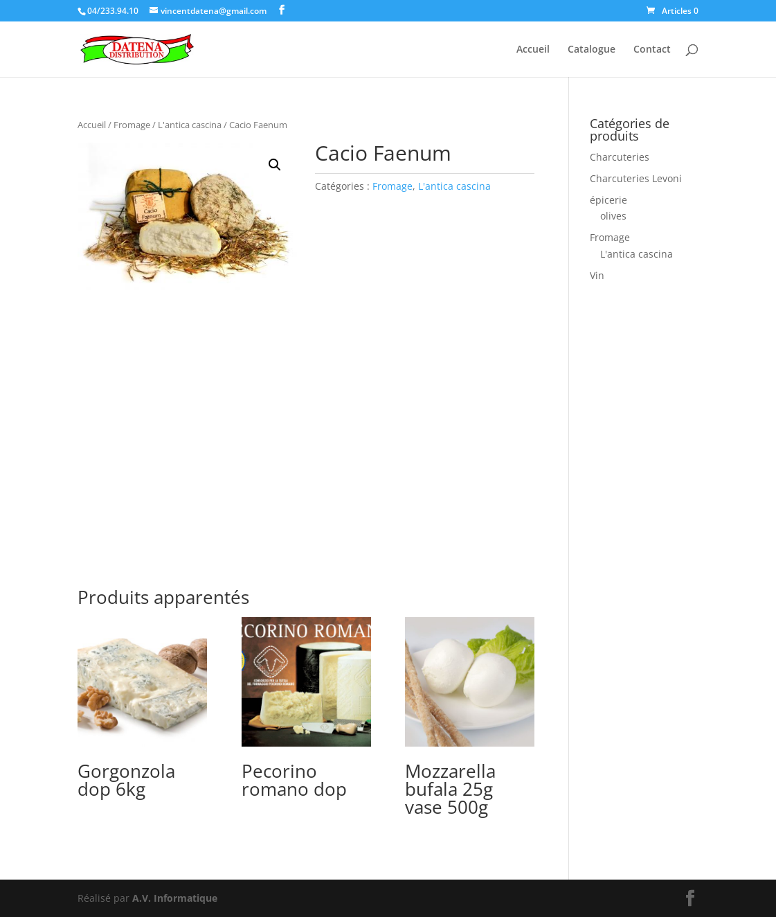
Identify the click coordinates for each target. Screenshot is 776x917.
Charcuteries (619, 156)
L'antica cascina (190, 124)
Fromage (132, 124)
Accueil (533, 49)
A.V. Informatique (174, 898)
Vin (597, 275)
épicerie (608, 199)
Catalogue (591, 49)
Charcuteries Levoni (636, 178)
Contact (652, 49)
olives (613, 215)
